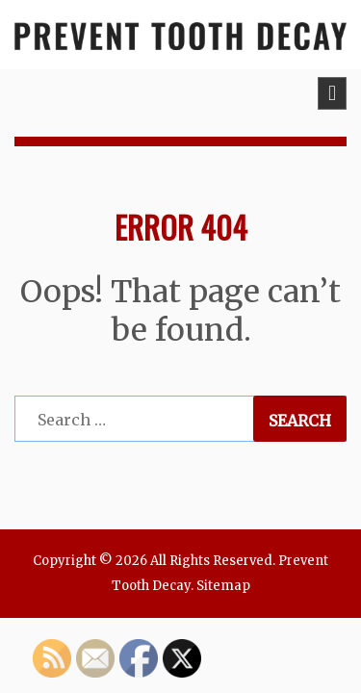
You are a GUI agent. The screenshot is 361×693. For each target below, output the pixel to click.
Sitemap (223, 586)
